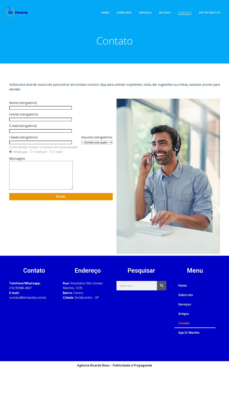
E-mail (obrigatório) (40, 131)
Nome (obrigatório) (40, 108)
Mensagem (44, 180)
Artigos (167, 10)
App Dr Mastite (211, 10)
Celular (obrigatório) (40, 119)
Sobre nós (126, 10)
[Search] (161, 289)
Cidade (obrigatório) (40, 143)
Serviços (147, 10)
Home (107, 10)
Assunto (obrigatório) (97, 143)
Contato (186, 10)
